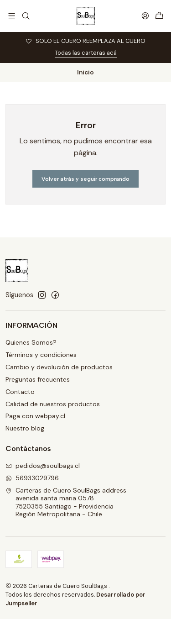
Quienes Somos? (31, 342)
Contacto (20, 392)
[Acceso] (145, 16)
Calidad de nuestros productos (52, 404)
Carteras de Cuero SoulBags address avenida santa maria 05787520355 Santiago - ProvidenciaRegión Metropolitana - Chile (65, 502)
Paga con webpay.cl (35, 416)
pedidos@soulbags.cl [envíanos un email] (42, 466)
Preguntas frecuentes (37, 379)
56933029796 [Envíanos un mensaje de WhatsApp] (32, 478)
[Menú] (11, 16)
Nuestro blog (24, 428)
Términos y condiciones (41, 355)
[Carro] (159, 16)
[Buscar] (25, 16)
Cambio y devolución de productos (59, 367)
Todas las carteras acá (86, 53)
